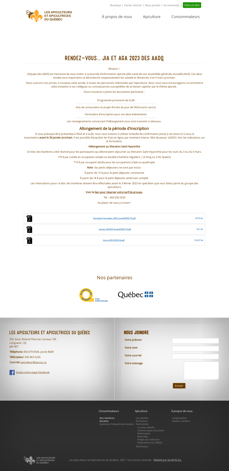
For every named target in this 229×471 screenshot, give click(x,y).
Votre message (134, 363)
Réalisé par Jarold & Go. (168, 460)
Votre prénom (133, 340)
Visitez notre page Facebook (32, 372)
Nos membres (107, 418)
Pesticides (142, 436)
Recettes (104, 421)
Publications (142, 424)
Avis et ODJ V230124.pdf (113, 240)
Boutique (115, 5)
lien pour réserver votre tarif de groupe (118, 192)
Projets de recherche (148, 439)
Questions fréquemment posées (117, 424)
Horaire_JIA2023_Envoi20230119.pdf (115, 229)
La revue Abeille (145, 427)
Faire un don (192, 5)
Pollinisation (143, 433)
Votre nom (131, 347)
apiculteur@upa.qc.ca (33, 362)
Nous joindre (152, 5)
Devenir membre (181, 421)
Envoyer (179, 385)
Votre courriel (133, 355)
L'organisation (179, 418)
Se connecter (172, 5)
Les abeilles (142, 418)
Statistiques (142, 446)
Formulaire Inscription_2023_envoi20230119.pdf (114, 218)
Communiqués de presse (150, 430)
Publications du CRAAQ (149, 442)
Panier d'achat (133, 5)
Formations (142, 421)
